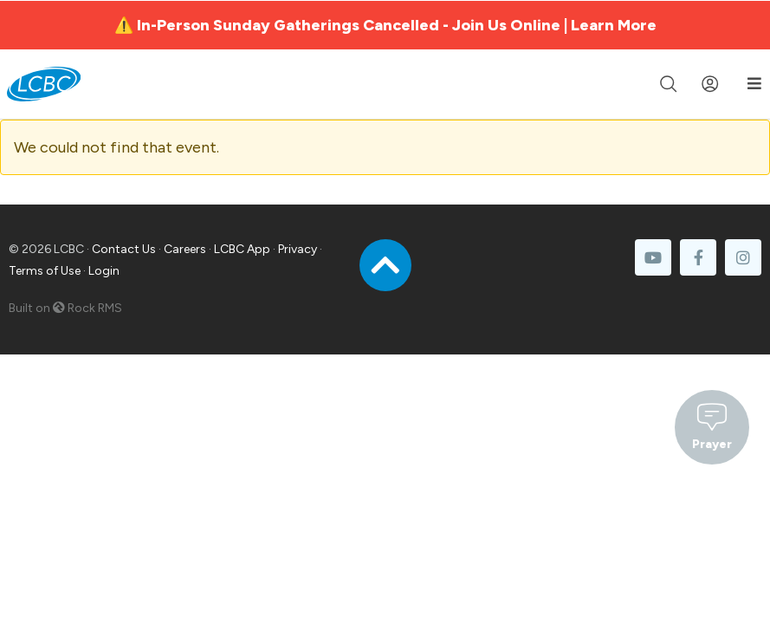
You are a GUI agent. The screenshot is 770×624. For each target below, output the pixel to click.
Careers (185, 249)
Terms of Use (45, 270)
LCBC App (242, 249)
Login (104, 270)
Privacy (297, 249)
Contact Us (124, 249)
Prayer (712, 426)
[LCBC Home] (44, 84)
